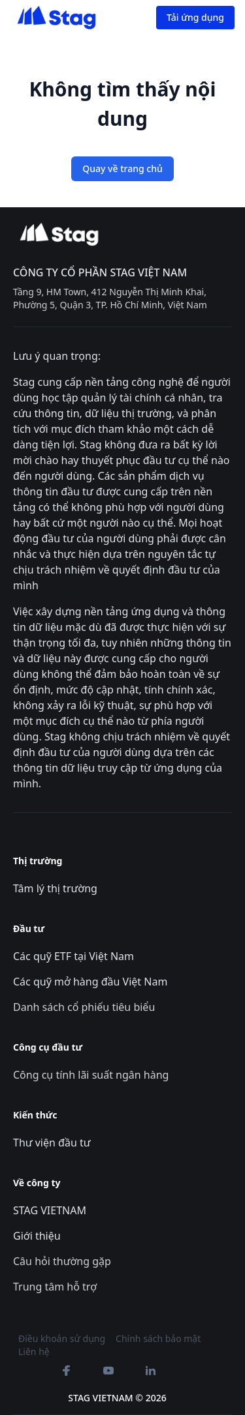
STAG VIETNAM (49, 1210)
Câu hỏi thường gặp (62, 1261)
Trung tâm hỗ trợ (55, 1286)
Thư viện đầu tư (52, 1142)
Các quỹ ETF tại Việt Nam (73, 956)
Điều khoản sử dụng (61, 1338)
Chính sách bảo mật (158, 1338)
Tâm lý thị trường (55, 888)
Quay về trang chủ (122, 168)
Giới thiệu (37, 1236)
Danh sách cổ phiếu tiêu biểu (84, 1007)
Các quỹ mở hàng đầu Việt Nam (90, 981)
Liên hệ (34, 1351)
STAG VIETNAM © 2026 (117, 1398)
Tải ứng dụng (195, 17)
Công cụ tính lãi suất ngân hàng (91, 1075)
